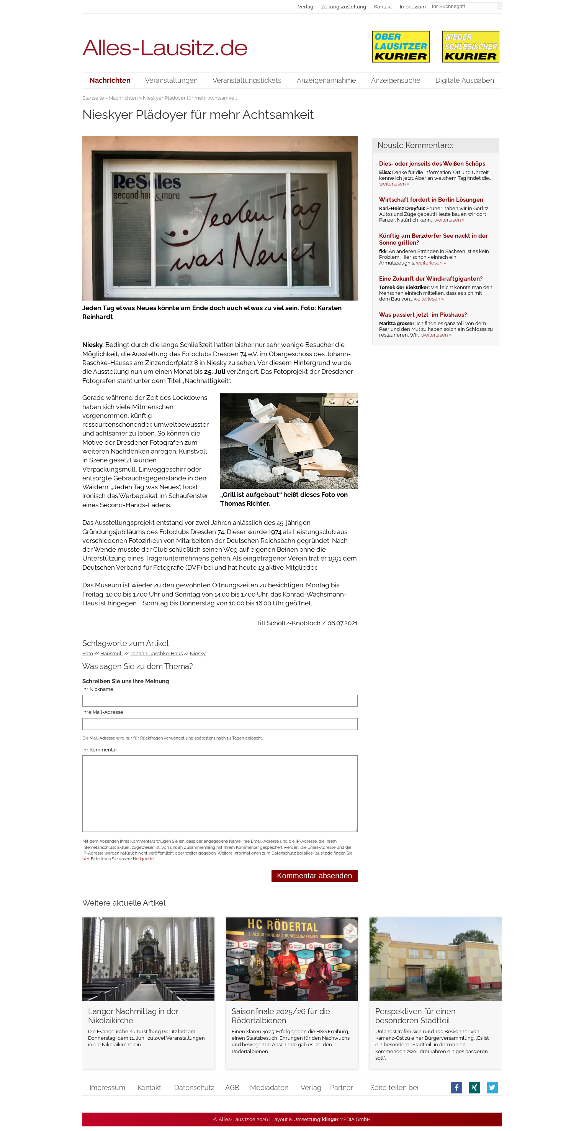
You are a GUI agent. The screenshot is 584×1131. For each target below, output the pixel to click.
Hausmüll (111, 653)
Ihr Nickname (97, 689)
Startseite (93, 98)
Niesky (198, 653)
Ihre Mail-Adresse (102, 712)
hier (85, 858)
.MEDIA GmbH (346, 1119)
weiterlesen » (394, 184)
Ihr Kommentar (99, 750)
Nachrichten (123, 98)
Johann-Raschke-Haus (156, 653)
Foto (87, 653)
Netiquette (143, 858)
